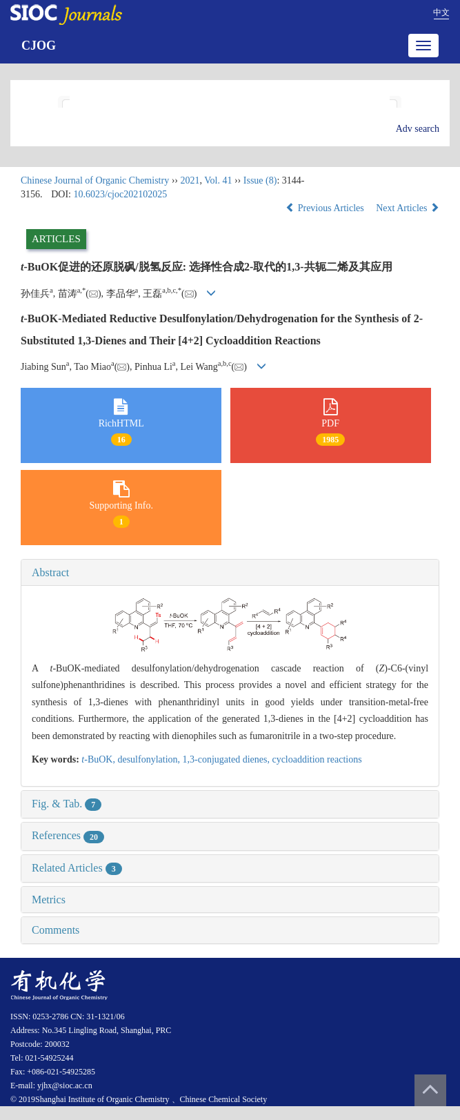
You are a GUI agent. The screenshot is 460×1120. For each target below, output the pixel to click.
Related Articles (77, 868)
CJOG (38, 45)
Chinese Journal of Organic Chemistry (95, 180)
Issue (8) (260, 180)
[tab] (230, 573)
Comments (55, 930)
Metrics (49, 899)
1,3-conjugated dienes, (227, 759)
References (68, 835)
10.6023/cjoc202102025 (121, 194)
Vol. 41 (218, 180)
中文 (441, 12)
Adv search (417, 129)
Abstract (50, 572)
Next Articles (407, 208)
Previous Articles (326, 208)
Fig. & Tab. (66, 803)
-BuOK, (99, 759)
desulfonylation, (149, 759)
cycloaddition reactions (316, 759)
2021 (189, 180)
